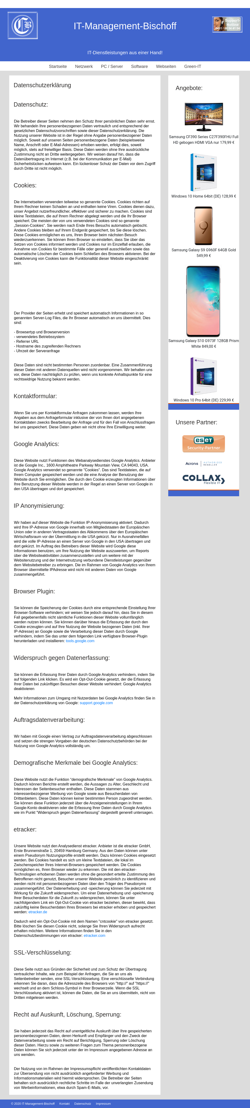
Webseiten (166, 66)
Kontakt (64, 1103)
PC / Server (112, 66)
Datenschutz (82, 1103)
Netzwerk (84, 66)
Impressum (103, 1103)
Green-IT (192, 66)
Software (139, 66)
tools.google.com (80, 641)
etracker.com (94, 936)
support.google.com (96, 703)
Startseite (58, 66)
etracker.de (37, 912)
